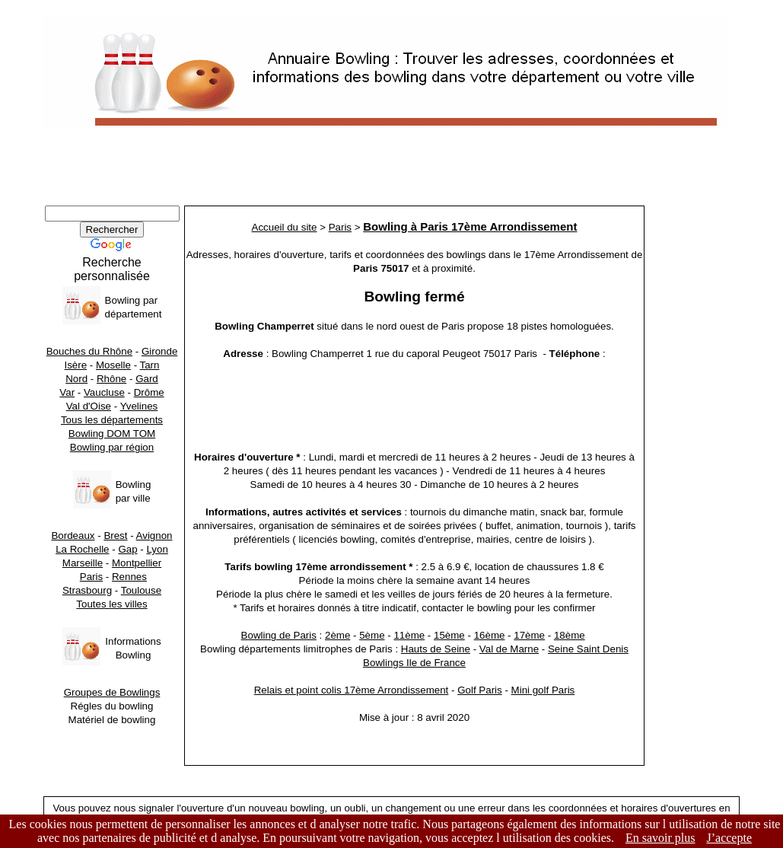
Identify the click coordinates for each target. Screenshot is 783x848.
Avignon (154, 535)
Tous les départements (112, 420)
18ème (569, 635)
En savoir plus (660, 837)
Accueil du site (284, 227)
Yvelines (139, 406)
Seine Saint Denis (588, 649)
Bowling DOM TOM (111, 433)
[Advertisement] (391, 171)
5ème (371, 635)
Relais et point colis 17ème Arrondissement (351, 690)
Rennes (129, 576)
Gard (146, 378)
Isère (76, 365)
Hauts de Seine (435, 649)
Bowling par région (112, 447)
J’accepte (730, 837)
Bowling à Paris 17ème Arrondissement (470, 226)
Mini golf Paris (543, 690)
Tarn (150, 365)
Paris (91, 576)
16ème (489, 635)
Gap (127, 549)
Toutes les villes (111, 604)
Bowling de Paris (279, 635)
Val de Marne (509, 649)
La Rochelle (82, 549)
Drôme (149, 392)
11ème (409, 635)
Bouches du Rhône (89, 351)
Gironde (159, 351)
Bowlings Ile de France (414, 662)
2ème (337, 635)
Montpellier (136, 563)
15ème (449, 635)
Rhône (111, 378)
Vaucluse (104, 392)
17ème (529, 635)
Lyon (156, 549)
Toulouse (141, 590)
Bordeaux (72, 535)
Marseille (82, 563)
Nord (76, 378)
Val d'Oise (88, 406)
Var (67, 392)
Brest (115, 535)
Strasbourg (87, 590)
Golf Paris (479, 690)
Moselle (113, 365)
